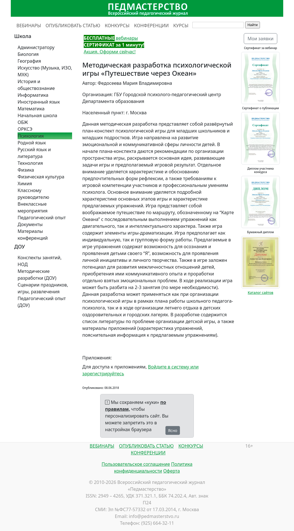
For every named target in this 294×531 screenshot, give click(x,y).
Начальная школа (37, 115)
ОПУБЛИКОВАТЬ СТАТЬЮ (73, 25)
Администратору (36, 47)
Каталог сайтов (260, 292)
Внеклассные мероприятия (33, 207)
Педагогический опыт (42, 217)
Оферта (171, 471)
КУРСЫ (180, 25)
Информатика (33, 95)
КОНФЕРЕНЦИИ (151, 25)
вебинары (111, 38)
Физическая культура (41, 177)
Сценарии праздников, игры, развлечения (43, 288)
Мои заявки (260, 38)
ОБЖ (23, 122)
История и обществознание (36, 84)
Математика (31, 109)
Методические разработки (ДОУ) (37, 274)
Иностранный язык (39, 102)
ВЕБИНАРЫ (28, 25)
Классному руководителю (33, 193)
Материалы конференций (33, 234)
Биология (28, 54)
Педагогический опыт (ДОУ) (42, 301)
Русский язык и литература (34, 152)
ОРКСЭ (25, 129)
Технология (30, 163)
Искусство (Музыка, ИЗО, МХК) (45, 71)
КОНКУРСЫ (117, 25)
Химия (25, 183)
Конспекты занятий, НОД (40, 260)
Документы (30, 224)
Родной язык (32, 143)
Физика (26, 170)
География (29, 61)
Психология (31, 136)
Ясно (172, 430)
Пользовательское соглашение (136, 464)
